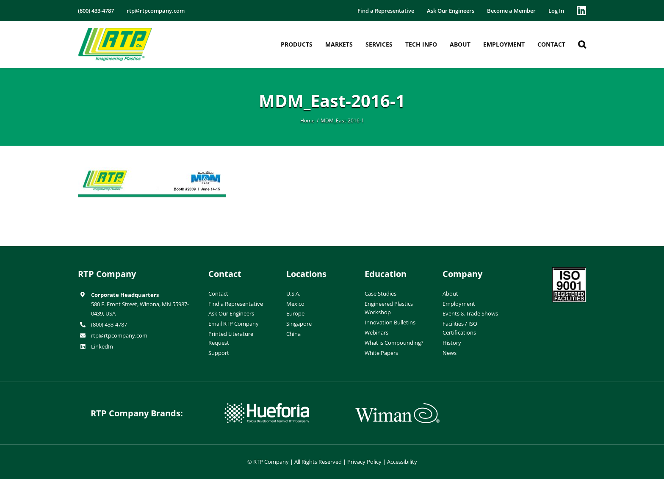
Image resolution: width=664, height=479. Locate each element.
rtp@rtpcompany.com (119, 335)
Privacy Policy (364, 461)
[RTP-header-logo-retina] (115, 31)
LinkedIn (102, 346)
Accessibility (402, 461)
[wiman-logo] (397, 406)
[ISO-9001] (569, 270)
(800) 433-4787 (109, 324)
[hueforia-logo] (266, 406)
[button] (582, 44)
